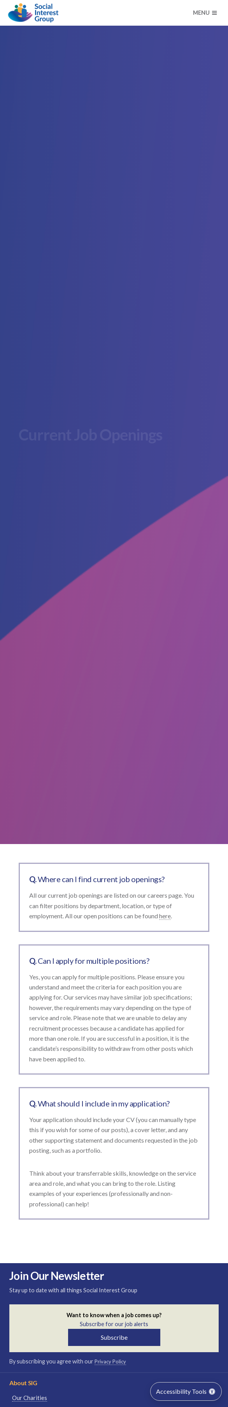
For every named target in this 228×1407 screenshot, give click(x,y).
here (165, 915)
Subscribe (114, 1337)
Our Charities (29, 1397)
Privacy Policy (110, 1361)
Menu (205, 12)
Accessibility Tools (186, 1391)
